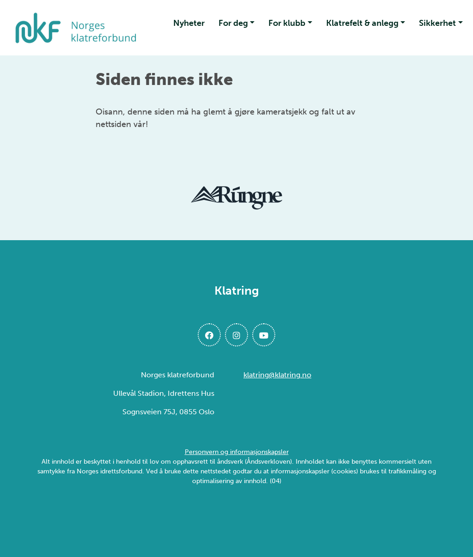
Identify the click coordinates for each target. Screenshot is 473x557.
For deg (233, 23)
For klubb (286, 23)
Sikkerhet (437, 23)
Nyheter (189, 23)
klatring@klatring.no (277, 374)
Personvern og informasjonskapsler (237, 452)
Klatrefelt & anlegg (362, 23)
